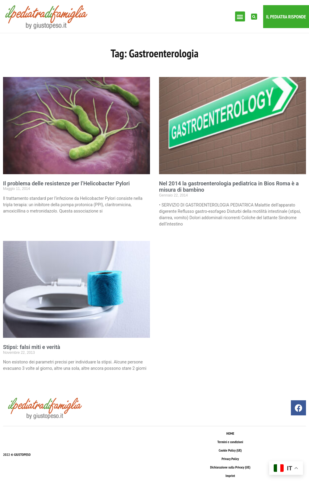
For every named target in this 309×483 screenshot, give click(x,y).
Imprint (230, 475)
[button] (240, 16)
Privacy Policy (230, 458)
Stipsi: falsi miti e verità (31, 347)
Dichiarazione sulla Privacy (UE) (230, 467)
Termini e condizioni (230, 442)
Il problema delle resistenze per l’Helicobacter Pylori (66, 183)
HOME (230, 433)
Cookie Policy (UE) (230, 450)
